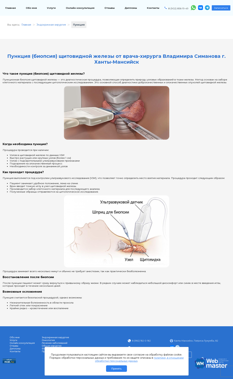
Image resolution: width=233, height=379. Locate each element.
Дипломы (131, 7)
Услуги (51, 7)
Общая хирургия (51, 345)
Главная (10, 7)
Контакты (153, 7)
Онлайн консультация (80, 7)
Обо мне (31, 7)
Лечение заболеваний (54, 343)
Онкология (48, 340)
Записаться (221, 7)
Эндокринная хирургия (55, 337)
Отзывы (109, 7)
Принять (116, 368)
